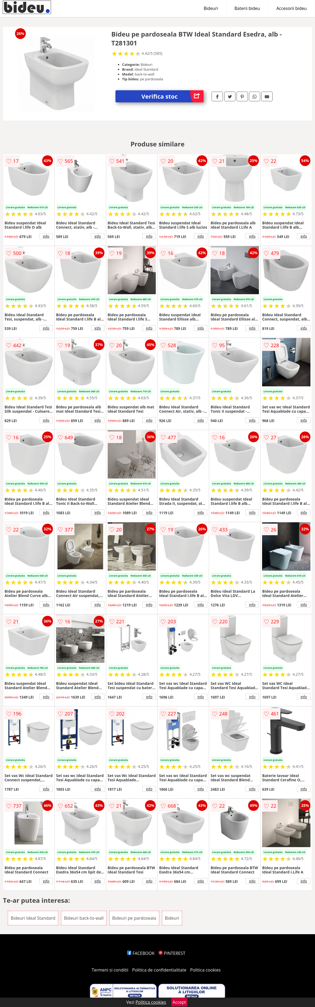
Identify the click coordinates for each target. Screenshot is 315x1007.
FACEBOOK (141, 953)
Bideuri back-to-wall (83, 918)
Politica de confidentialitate (159, 970)
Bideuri (211, 8)
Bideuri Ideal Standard (33, 918)
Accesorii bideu (291, 8)
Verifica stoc (173, 96)
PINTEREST (171, 953)
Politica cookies (205, 970)
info (46, 236)
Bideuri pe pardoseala (134, 918)
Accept (179, 1002)
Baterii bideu (247, 8)
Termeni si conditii (110, 970)
